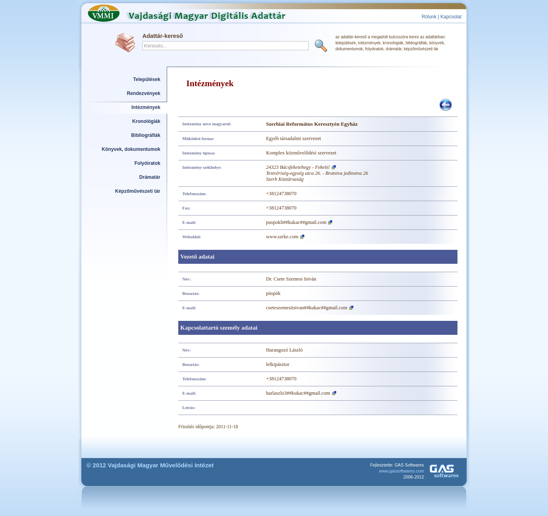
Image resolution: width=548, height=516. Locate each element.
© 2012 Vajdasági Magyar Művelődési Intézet (150, 465)
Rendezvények (143, 93)
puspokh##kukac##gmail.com (296, 222)
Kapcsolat (450, 17)
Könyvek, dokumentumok (131, 149)
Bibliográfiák (145, 135)
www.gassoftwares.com (401, 471)
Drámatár (149, 177)
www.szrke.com (282, 236)
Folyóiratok (147, 163)
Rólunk (429, 17)
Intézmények (146, 107)
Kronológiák (146, 121)
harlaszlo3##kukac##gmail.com (298, 393)
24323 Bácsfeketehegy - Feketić (298, 167)
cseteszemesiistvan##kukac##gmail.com (306, 307)
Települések (146, 79)
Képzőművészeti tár (137, 191)
